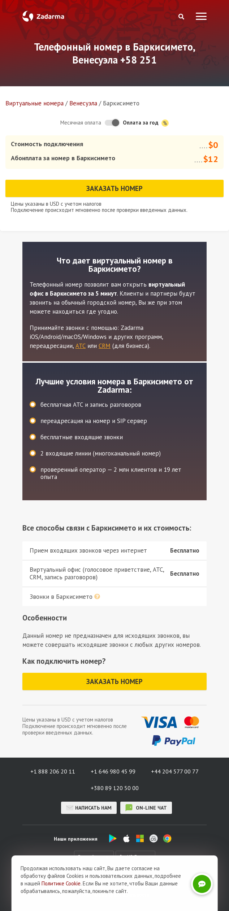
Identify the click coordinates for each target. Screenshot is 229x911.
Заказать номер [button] (114, 188)
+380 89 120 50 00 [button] (115, 788)
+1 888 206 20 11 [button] (52, 771)
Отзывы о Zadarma (91, 886)
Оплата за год (146, 123)
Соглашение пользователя (151, 886)
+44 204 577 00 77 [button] (175, 771)
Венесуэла (83, 103)
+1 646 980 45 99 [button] (113, 771)
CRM (105, 346)
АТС (80, 346)
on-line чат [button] (146, 807)
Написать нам (89, 807)
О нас (54, 886)
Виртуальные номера (34, 103)
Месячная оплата (80, 122)
